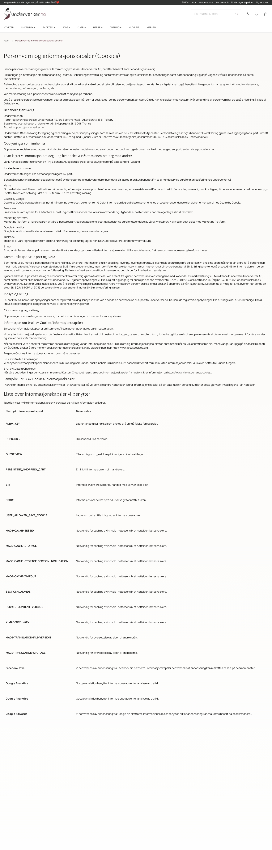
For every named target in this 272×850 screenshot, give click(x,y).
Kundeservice (206, 2)
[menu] (136, 28)
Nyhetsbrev (262, 2)
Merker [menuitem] (151, 28)
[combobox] (216, 14)
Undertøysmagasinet (242, 2)
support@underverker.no (28, 127)
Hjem (6, 40)
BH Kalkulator (189, 2)
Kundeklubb (222, 2)
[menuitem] (9, 28)
